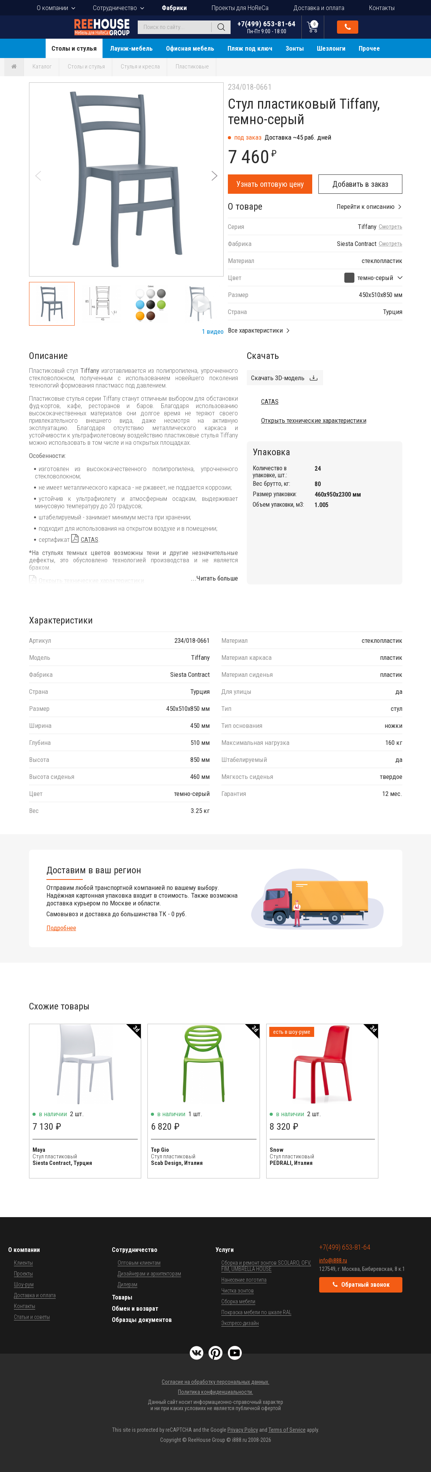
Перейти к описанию (366, 206)
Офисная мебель (190, 48)
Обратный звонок (348, 27)
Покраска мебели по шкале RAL (256, 1312)
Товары (122, 1297)
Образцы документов (142, 1319)
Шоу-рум (24, 1284)
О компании (52, 8)
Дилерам (127, 1284)
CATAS (89, 539)
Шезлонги (331, 48)
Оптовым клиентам (139, 1263)
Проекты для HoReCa (240, 8)
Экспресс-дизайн (240, 1323)
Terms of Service (287, 1430)
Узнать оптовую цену (270, 184)
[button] (214, 176)
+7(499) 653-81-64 (267, 26)
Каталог (42, 66)
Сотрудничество (115, 8)
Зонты (295, 48)
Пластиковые (192, 66)
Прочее (369, 48)
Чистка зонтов (237, 1291)
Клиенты (23, 1263)
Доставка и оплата (318, 8)
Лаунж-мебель (131, 48)
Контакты (382, 8)
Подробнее (61, 928)
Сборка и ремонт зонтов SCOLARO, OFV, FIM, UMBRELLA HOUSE (266, 1266)
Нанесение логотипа (244, 1280)
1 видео (213, 331)
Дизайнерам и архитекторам (149, 1273)
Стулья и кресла (140, 66)
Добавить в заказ (360, 184)
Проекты (23, 1273)
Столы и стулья (74, 48)
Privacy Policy (242, 1430)
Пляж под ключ (249, 48)
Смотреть (390, 227)
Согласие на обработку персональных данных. (215, 1382)
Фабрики (174, 8)
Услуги (225, 1249)
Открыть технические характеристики (91, 580)
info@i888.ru (333, 1260)
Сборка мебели (238, 1301)
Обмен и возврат (135, 1308)
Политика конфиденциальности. (215, 1392)
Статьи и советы (32, 1317)
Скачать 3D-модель (277, 378)
